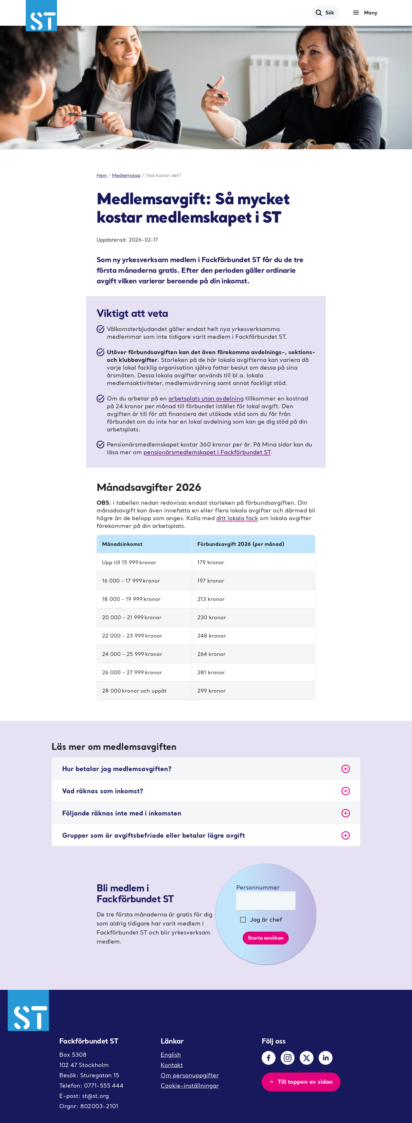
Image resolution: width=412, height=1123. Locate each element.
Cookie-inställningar (190, 1085)
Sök (324, 12)
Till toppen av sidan (300, 1081)
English (171, 1054)
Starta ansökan (266, 937)
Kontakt (172, 1065)
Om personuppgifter (190, 1075)
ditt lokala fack (237, 518)
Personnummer (258, 887)
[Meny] (366, 13)
